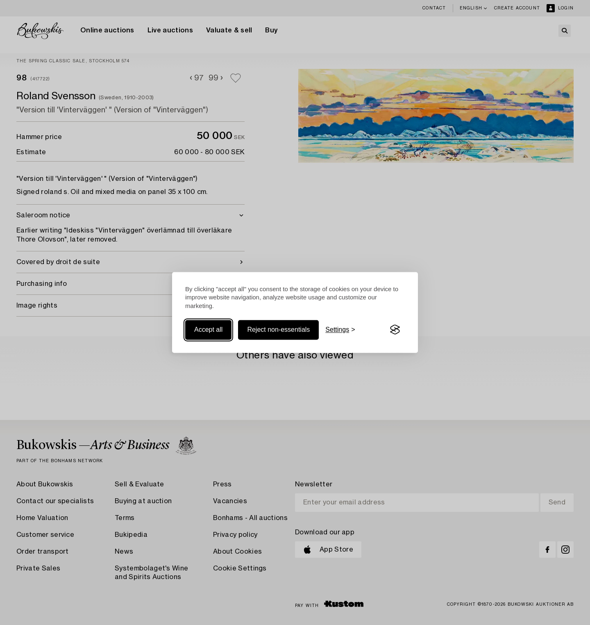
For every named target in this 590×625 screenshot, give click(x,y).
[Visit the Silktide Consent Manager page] (395, 330)
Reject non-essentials (278, 329)
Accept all (208, 329)
